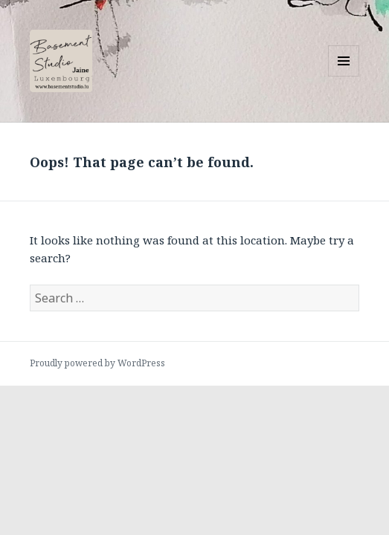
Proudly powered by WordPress (97, 363)
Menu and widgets (344, 76)
